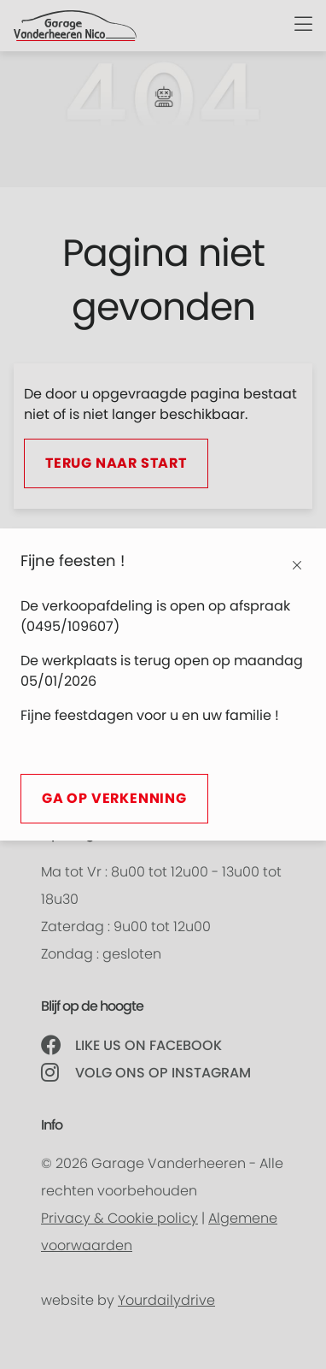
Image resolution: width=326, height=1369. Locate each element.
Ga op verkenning (114, 798)
